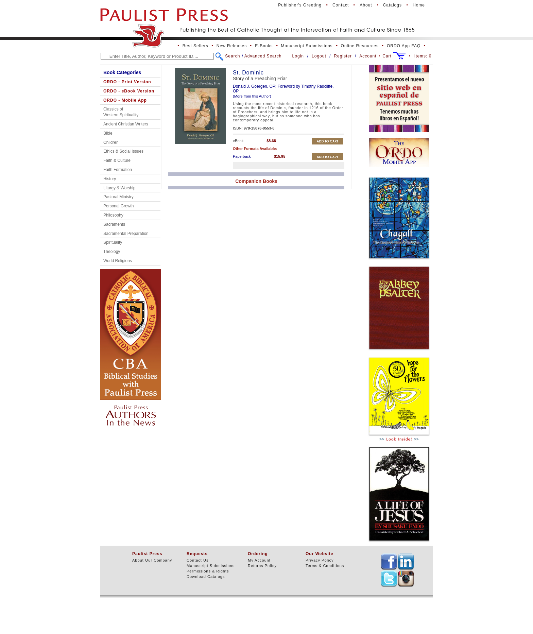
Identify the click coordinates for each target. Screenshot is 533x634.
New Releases (232, 46)
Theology (111, 251)
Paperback (242, 156)
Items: (423, 56)
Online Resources (360, 46)
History (109, 178)
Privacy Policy (319, 560)
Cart (387, 56)
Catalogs (392, 5)
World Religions (117, 260)
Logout (319, 56)
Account (367, 56)
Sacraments (114, 224)
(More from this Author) (252, 96)
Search (232, 56)
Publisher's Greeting (300, 5)
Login (298, 56)
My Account (259, 560)
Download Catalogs (206, 577)
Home (419, 5)
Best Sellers (195, 46)
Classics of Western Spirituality (120, 112)
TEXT (388, 561)
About (366, 5)
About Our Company (152, 560)
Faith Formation (117, 169)
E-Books (264, 46)
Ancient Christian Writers (125, 124)
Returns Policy (262, 566)
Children (111, 142)
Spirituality (112, 242)
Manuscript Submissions (307, 46)
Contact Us (197, 560)
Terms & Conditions (325, 566)
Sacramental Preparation (126, 233)
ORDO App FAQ (403, 46)
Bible (108, 133)
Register (343, 56)
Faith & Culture (117, 160)
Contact (340, 5)
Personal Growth (118, 206)
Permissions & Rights (208, 571)
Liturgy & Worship (119, 188)
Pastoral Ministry (118, 196)
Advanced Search (263, 56)
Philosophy (113, 215)
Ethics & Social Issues (123, 151)
